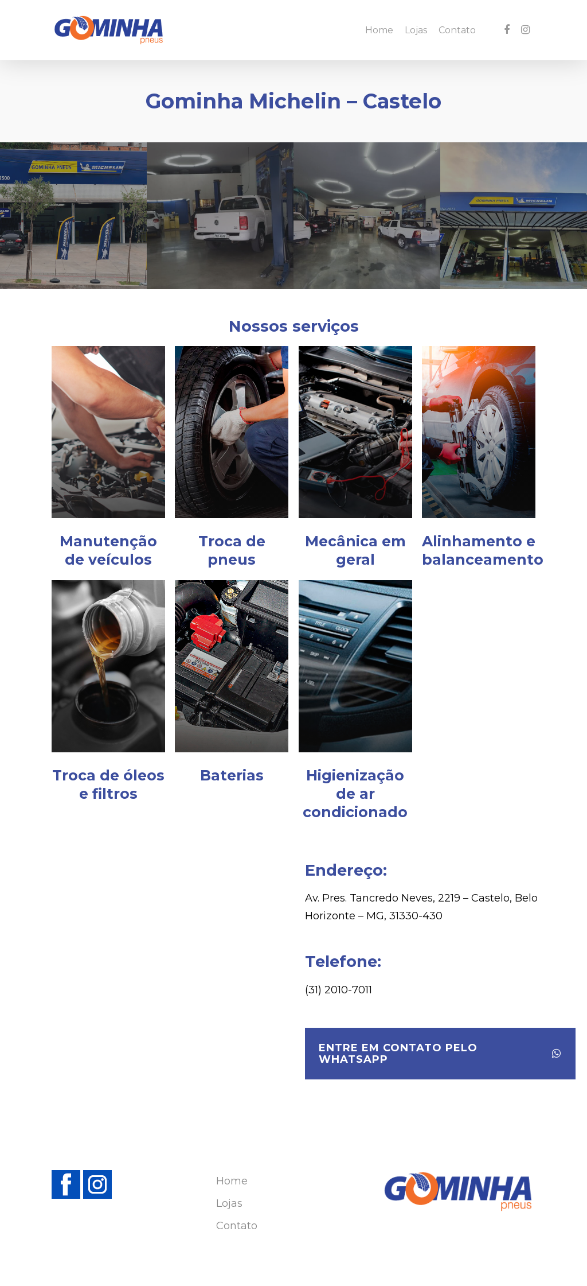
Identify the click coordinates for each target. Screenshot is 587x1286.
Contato (457, 30)
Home (379, 30)
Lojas (416, 30)
